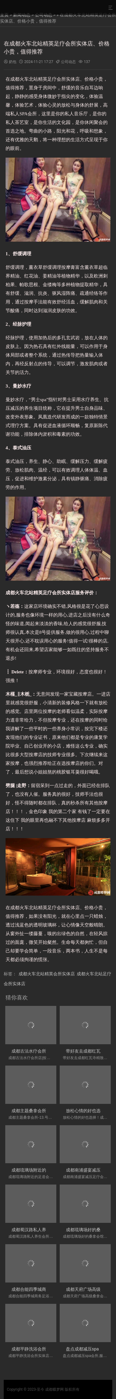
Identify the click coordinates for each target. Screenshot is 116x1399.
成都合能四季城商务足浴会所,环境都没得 (50, 1289)
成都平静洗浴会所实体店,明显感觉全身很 (50, 1348)
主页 (4, 14)
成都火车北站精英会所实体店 (47, 973)
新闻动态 (21, 14)
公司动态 (43, 14)
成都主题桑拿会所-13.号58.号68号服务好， (52, 1110)
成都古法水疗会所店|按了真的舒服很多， (50, 1051)
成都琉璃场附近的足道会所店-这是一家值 (51, 1170)
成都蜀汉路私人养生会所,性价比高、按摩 (50, 1229)
